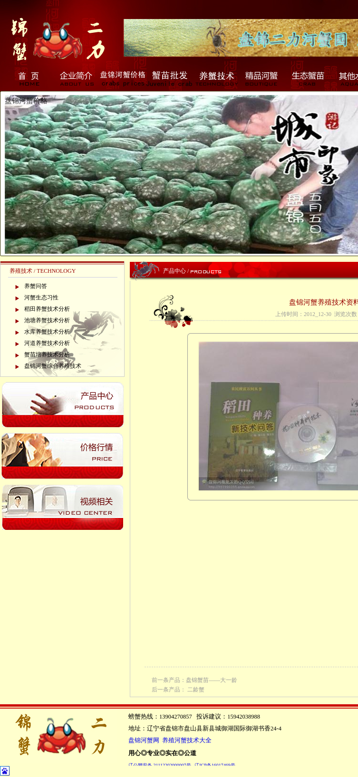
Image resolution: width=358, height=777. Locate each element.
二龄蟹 (195, 689)
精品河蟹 (262, 78)
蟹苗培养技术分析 (47, 354)
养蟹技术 (216, 78)
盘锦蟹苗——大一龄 (211, 680)
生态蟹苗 (309, 78)
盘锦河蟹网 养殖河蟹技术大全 (170, 740)
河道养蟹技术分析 (47, 343)
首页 (29, 78)
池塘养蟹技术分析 (47, 320)
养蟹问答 (35, 286)
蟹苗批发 (169, 78)
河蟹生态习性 (41, 297)
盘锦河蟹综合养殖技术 (52, 366)
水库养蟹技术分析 (47, 331)
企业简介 (76, 78)
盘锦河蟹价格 (122, 78)
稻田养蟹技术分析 (47, 309)
